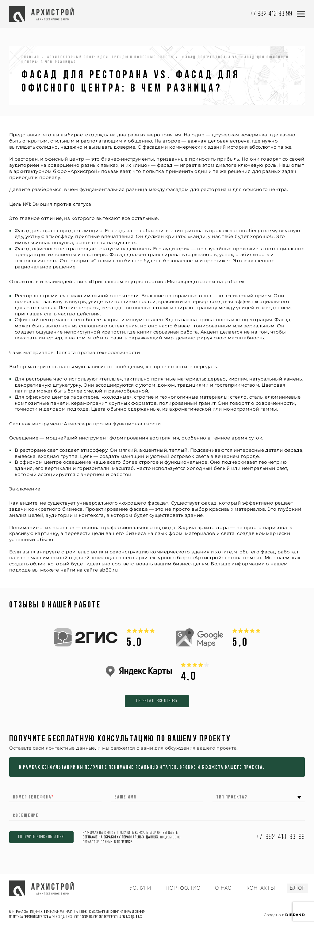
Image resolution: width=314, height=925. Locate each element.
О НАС (223, 888)
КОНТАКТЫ (261, 888)
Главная (30, 57)
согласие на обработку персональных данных (121, 837)
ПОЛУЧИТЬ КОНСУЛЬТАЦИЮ (41, 837)
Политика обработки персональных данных (40, 917)
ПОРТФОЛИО (183, 888)
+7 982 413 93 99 (271, 14)
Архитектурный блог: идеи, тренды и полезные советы (110, 57)
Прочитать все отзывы (157, 701)
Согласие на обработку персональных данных (108, 917)
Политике (124, 842)
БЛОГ (297, 888)
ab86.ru (108, 570)
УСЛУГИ (140, 888)
